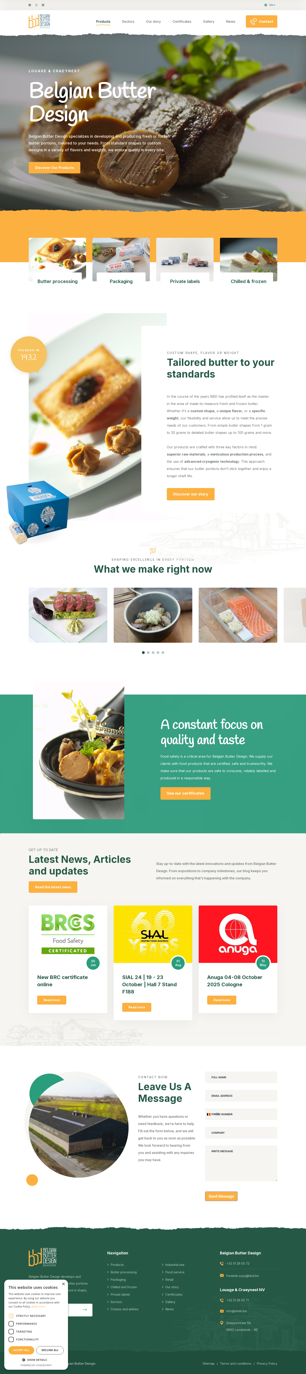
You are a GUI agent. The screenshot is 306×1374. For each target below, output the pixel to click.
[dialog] (36, 1325)
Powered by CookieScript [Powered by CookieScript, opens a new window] (36, 1365)
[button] (143, 652)
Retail (169, 1280)
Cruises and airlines (124, 1309)
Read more (52, 1000)
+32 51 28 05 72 (237, 1263)
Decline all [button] (50, 1350)
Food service (174, 1272)
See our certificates (185, 793)
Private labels (120, 1294)
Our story (153, 21)
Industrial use (174, 1265)
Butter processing (123, 1272)
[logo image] (39, 21)
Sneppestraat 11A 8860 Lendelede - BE (242, 1326)
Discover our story (190, 494)
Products (103, 21)
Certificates (182, 21)
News (230, 21)
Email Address (221, 1095)
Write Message (222, 1151)
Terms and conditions (235, 1363)
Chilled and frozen (123, 1287)
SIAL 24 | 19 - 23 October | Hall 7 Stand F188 (149, 984)
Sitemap (209, 1363)
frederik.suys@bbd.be (242, 1276)
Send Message (221, 1196)
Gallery (208, 21)
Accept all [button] (21, 1350)
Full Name (218, 1077)
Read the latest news (53, 887)
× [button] (63, 1284)
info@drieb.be (236, 1311)
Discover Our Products (54, 175)
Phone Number (221, 1114)
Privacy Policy (267, 1363)
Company (218, 1132)
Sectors (128, 21)
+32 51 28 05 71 (237, 1300)
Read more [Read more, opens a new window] (38, 1306)
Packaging (118, 1280)
